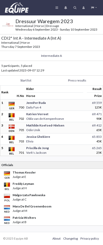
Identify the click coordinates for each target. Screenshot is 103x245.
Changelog (70, 238)
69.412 (97, 125)
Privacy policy (89, 238)
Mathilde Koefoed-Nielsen (45, 125)
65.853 (97, 137)
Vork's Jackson (36, 153)
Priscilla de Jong (37, 148)
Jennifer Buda (36, 103)
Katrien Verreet (37, 114)
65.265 (97, 148)
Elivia (29, 141)
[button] (94, 7)
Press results (77, 80)
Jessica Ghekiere (38, 137)
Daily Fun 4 (33, 107)
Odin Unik (33, 130)
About (56, 238)
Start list (25, 80)
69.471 (97, 114)
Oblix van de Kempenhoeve (45, 119)
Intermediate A (51, 56)
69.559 (97, 103)
